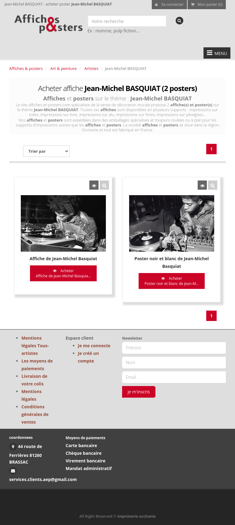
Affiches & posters (26, 68)
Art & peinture (63, 68)
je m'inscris (139, 392)
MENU (217, 52)
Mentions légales (31, 395)
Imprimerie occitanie (137, 516)
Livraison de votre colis (34, 380)
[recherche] (179, 20)
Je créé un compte (88, 357)
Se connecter (169, 4)
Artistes (91, 68)
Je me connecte (94, 345)
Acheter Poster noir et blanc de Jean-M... (171, 281)
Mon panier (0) (206, 4)
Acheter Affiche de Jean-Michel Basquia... (63, 273)
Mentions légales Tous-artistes (35, 345)
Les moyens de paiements (37, 364)
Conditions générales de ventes (35, 414)
